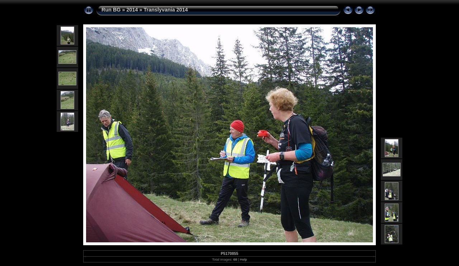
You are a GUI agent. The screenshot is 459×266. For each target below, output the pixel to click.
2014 (132, 10)
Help (243, 259)
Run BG (111, 10)
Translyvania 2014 (166, 10)
